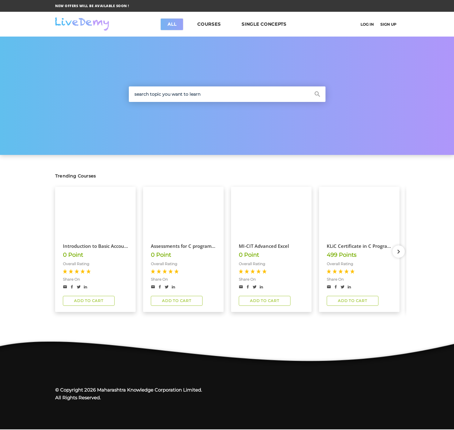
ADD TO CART (88, 301)
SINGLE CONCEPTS (264, 24)
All (172, 24)
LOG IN (363, 24)
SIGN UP (387, 24)
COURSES (208, 24)
